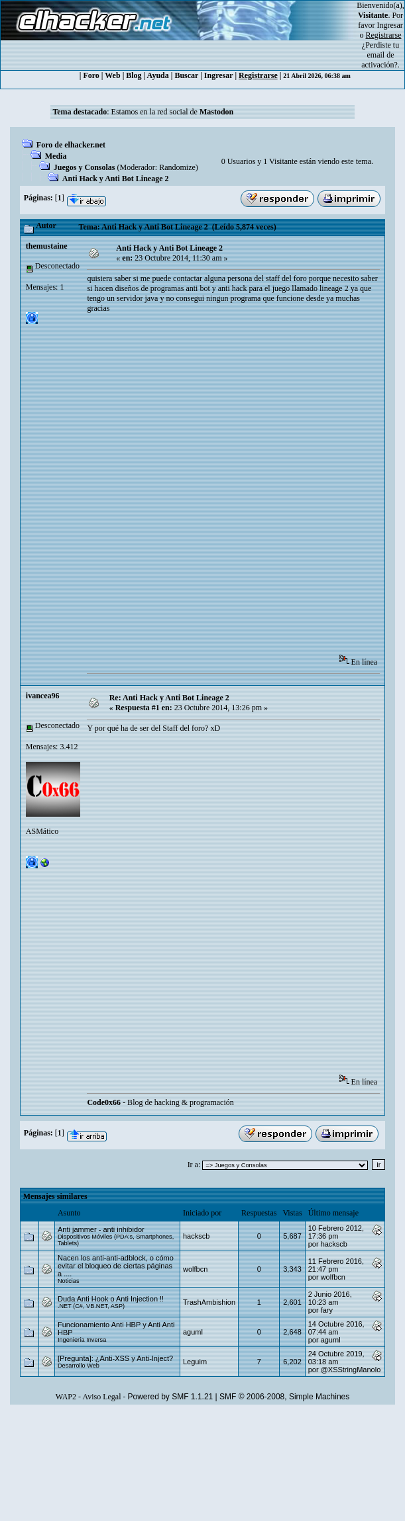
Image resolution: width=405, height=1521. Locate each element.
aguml (193, 1332)
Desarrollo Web (78, 1365)
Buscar (186, 75)
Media (56, 156)
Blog (133, 75)
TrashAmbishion (209, 1302)
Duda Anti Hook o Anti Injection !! (111, 1299)
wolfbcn (195, 1269)
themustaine (47, 246)
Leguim (195, 1362)
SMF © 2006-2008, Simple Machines (284, 1396)
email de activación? (379, 59)
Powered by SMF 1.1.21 (170, 1396)
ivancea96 (43, 695)
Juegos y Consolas (84, 167)
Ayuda (158, 75)
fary (327, 1310)
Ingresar (390, 25)
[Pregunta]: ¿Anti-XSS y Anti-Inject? (115, 1358)
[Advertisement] (155, 488)
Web (112, 75)
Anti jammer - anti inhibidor (101, 1229)
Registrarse (258, 75)
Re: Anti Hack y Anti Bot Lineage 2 (169, 697)
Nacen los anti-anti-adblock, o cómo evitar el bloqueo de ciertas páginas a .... (116, 1266)
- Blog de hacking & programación (160, 1102)
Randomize (177, 167)
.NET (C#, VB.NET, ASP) (91, 1306)
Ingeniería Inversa (82, 1339)
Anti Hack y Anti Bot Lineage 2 (115, 178)
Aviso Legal (101, 1396)
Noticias (69, 1281)
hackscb (196, 1236)
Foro (91, 75)
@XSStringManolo (351, 1370)
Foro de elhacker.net (70, 144)
